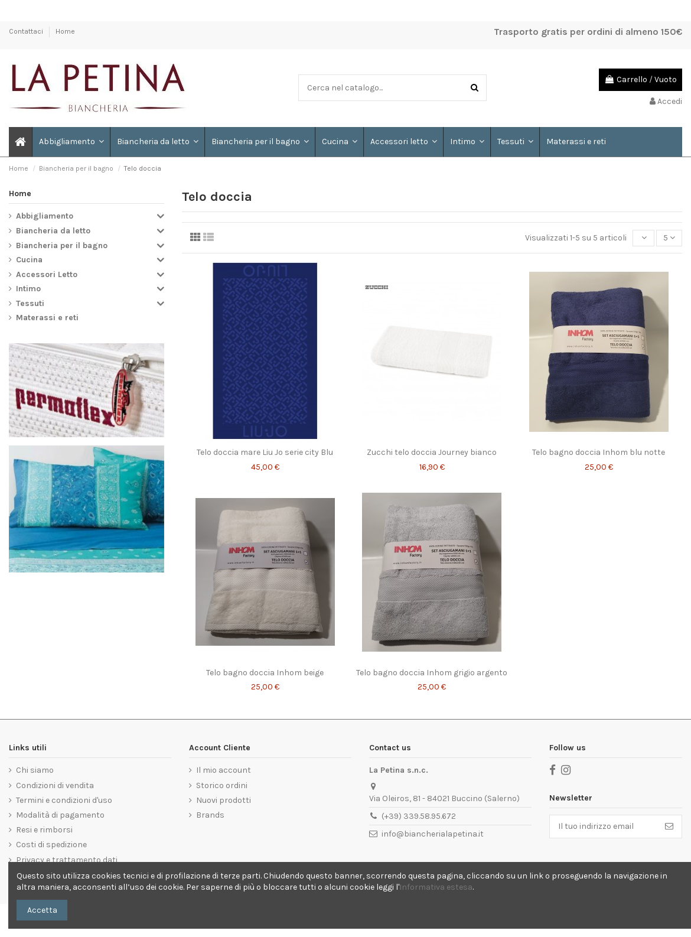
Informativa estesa (435, 887)
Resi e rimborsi (44, 830)
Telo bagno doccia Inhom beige (265, 673)
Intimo (28, 289)
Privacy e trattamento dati (67, 860)
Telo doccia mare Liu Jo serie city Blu (265, 452)
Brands (210, 815)
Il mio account (223, 770)
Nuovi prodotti (223, 800)
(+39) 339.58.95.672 (419, 816)
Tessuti (30, 303)
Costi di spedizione (51, 845)
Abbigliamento (44, 216)
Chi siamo (35, 770)
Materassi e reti (47, 318)
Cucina (29, 260)
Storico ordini (221, 785)
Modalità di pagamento (60, 815)
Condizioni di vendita (55, 785)
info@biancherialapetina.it (433, 834)
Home (65, 31)
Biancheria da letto (53, 231)
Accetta (42, 910)
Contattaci (27, 31)
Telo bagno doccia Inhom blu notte (598, 452)
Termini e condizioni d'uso (64, 800)
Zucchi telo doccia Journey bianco (432, 452)
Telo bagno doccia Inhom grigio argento (431, 673)
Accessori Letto (46, 274)
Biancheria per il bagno (61, 245)
